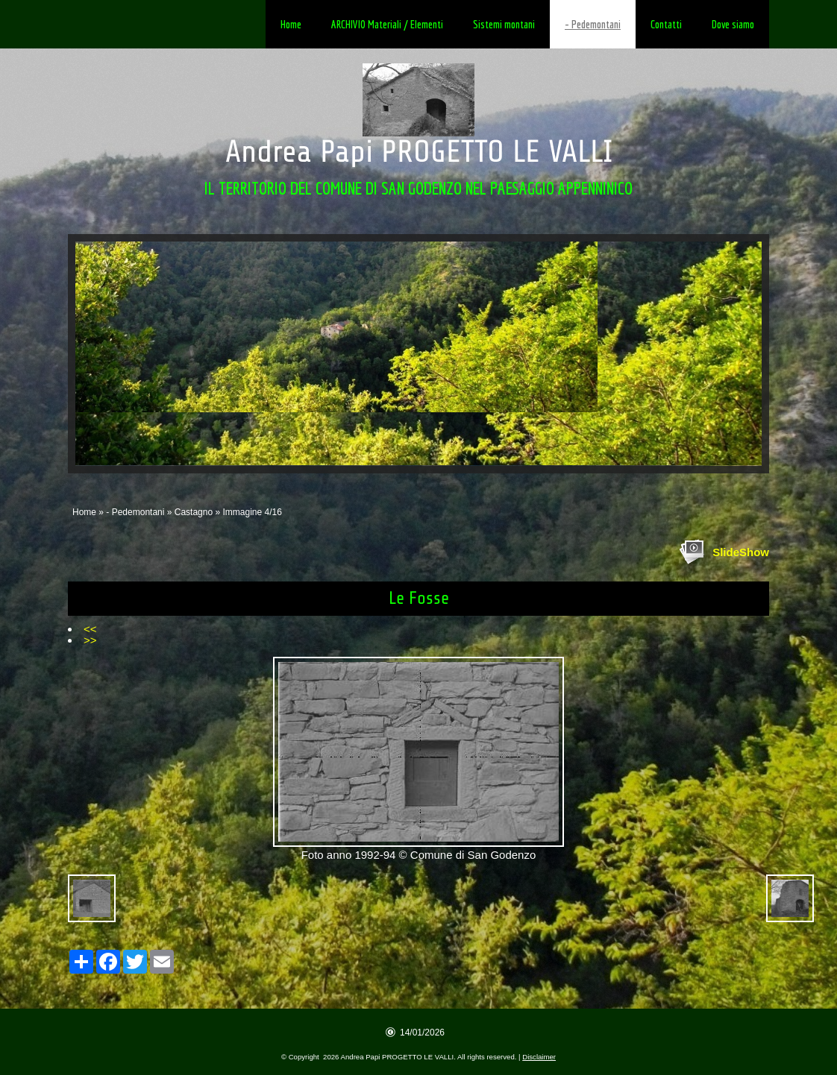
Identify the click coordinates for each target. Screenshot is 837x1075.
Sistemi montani (504, 24)
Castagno (194, 512)
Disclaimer (539, 1057)
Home (290, 24)
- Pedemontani (593, 24)
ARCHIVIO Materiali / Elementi (387, 24)
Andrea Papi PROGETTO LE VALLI (418, 151)
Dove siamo (733, 24)
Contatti (666, 24)
